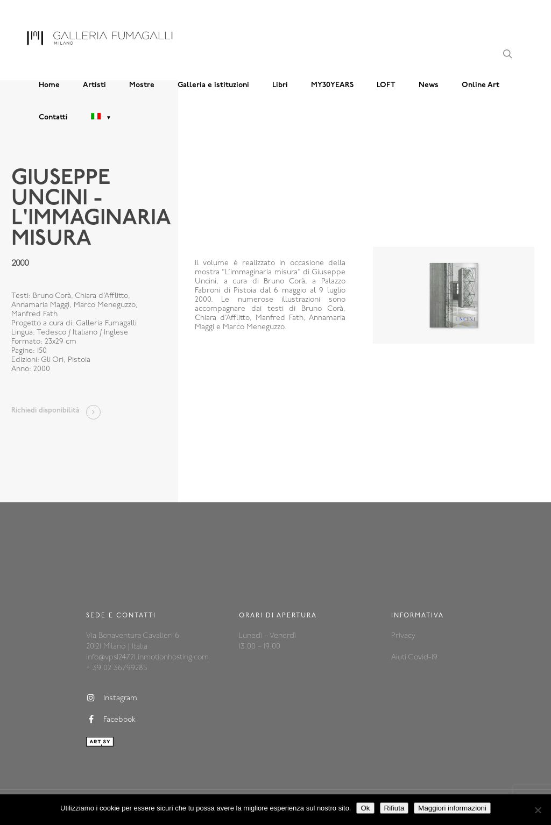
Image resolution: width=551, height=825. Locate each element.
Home (49, 85)
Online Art (480, 85)
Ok (365, 808)
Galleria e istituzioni (213, 85)
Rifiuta (394, 808)
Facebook (111, 720)
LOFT (386, 85)
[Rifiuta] (537, 810)
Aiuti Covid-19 (414, 657)
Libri (280, 85)
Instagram (111, 698)
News (429, 85)
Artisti (94, 85)
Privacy (403, 636)
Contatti (53, 117)
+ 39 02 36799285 (116, 668)
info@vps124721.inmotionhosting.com (147, 657)
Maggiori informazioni (452, 808)
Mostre (141, 85)
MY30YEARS (332, 85)
